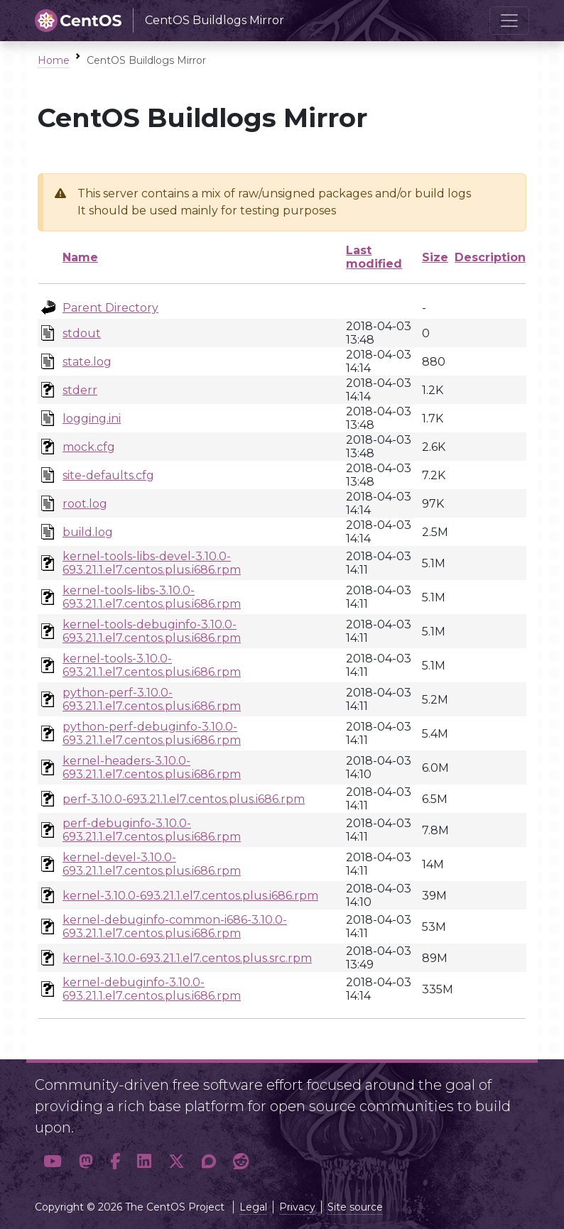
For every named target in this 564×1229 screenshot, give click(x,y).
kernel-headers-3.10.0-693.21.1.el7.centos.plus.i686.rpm (152, 767)
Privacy (297, 1207)
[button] (52, 1161)
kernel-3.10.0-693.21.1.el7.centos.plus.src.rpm (187, 958)
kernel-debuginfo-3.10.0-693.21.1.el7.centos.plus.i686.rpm (152, 989)
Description (490, 257)
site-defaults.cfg (108, 475)
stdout (82, 333)
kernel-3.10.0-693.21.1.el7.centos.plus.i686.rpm (190, 895)
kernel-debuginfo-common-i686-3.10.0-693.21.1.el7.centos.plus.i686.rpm (175, 926)
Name (80, 257)
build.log (88, 532)
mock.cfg (89, 447)
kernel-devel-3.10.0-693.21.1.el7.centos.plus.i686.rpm (152, 864)
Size (435, 257)
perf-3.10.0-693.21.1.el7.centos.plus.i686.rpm (184, 799)
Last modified (374, 257)
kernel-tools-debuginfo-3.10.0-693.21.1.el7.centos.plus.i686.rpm (152, 631)
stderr (80, 390)
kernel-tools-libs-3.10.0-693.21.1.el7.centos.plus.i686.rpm (152, 597)
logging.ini (92, 418)
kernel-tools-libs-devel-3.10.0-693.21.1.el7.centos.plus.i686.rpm (152, 563)
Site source (355, 1207)
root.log (85, 503)
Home (54, 60)
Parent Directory (110, 308)
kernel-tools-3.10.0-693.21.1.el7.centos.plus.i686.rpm (152, 665)
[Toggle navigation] (509, 20)
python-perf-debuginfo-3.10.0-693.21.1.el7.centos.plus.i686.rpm (152, 733)
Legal (253, 1207)
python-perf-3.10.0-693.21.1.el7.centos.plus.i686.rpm (152, 699)
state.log (87, 361)
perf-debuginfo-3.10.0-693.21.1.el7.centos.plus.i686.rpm (152, 829)
